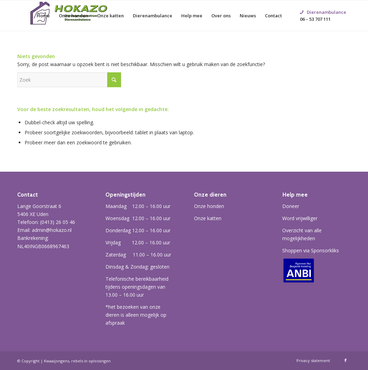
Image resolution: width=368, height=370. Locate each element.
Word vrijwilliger (300, 218)
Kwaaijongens (56, 360)
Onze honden (209, 206)
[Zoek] (69, 79)
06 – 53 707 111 (323, 7)
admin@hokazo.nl (52, 230)
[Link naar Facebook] (345, 360)
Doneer (290, 206)
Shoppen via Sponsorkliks (310, 250)
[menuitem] (43, 15)
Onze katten (207, 218)
